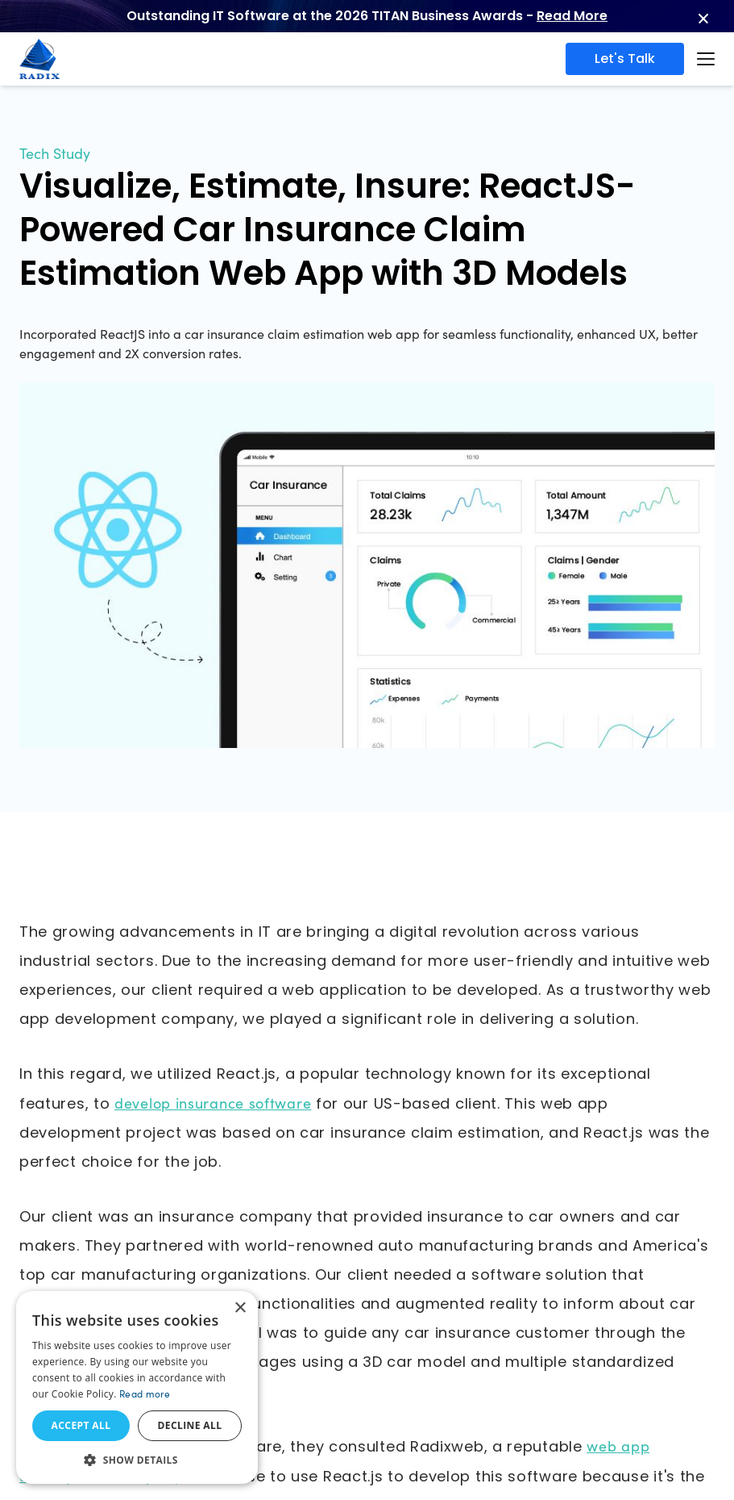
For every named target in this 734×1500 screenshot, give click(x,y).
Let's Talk (625, 58)
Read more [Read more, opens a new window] (145, 1393)
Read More (572, 15)
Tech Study (54, 153)
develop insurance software (212, 1103)
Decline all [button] (190, 1425)
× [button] (240, 1308)
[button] (137, 1460)
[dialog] (137, 1387)
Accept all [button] (81, 1425)
